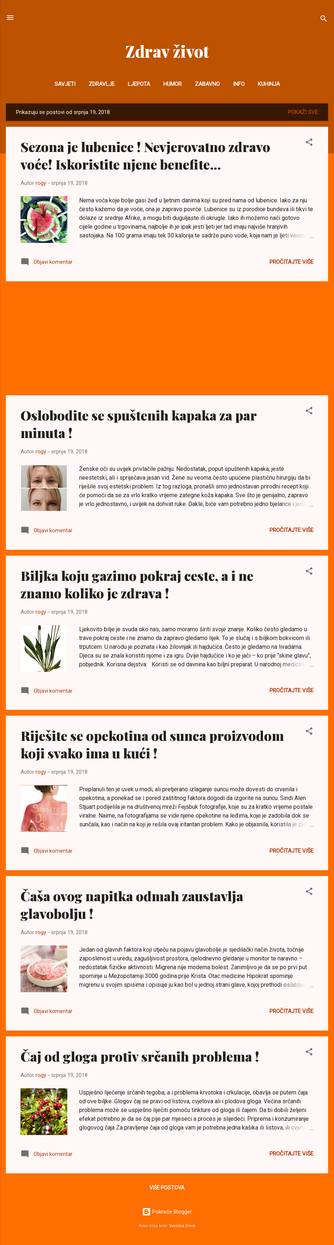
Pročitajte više (291, 262)
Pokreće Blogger (167, 1211)
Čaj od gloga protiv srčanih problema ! (140, 1056)
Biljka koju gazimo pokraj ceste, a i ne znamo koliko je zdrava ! (137, 584)
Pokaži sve (303, 112)
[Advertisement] (167, 338)
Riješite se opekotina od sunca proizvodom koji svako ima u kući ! (152, 744)
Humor (172, 84)
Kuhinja (269, 84)
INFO (239, 84)
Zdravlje (102, 84)
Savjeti (65, 84)
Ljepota (139, 84)
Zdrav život (167, 51)
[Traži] (323, 20)
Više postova (167, 1188)
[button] (309, 143)
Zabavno (207, 84)
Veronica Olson (182, 1225)
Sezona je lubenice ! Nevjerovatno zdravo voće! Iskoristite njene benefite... (145, 155)
